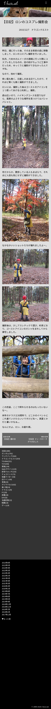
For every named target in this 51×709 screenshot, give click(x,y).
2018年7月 (6, 609)
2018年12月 (6, 604)
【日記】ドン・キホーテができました (38, 439)
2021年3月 (6, 583)
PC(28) (4, 492)
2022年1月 (6, 575)
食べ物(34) (6, 487)
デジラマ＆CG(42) (9, 484)
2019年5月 (6, 599)
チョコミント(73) (8, 474)
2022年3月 (6, 570)
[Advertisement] (25, 532)
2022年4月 (6, 568)
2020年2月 (6, 586)
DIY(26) (4, 497)
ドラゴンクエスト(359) (11, 458)
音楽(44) (5, 482)
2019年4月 (6, 601)
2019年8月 (6, 591)
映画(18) (5, 502)
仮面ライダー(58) (8, 476)
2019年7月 (6, 593)
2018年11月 (6, 606)
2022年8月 (6, 562)
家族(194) (5, 466)
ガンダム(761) (7, 453)
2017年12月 (6, 614)
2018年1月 (6, 612)
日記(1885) (6, 451)
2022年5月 (6, 565)
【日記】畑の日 (13, 438)
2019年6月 (6, 596)
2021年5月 (6, 578)
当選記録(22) (7, 500)
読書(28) (5, 495)
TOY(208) (5, 464)
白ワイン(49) (7, 479)
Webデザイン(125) (9, 469)
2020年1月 (6, 588)
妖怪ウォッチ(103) (9, 471)
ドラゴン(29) (7, 489)
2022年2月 (6, 573)
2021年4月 (6, 580)
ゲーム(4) (5, 505)
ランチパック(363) (9, 456)
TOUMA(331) (7, 461)
